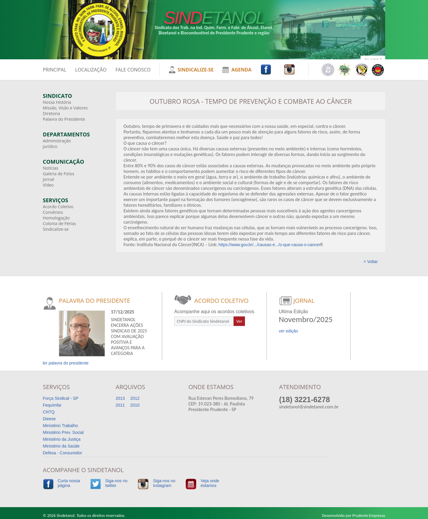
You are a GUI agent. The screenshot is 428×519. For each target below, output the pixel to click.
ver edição (288, 331)
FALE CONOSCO (132, 69)
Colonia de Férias (59, 223)
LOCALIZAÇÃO (91, 69)
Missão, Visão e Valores (65, 108)
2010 (134, 405)
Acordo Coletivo (58, 206)
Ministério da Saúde (61, 446)
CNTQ (49, 412)
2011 (120, 405)
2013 (120, 398)
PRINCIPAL (54, 69)
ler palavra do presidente (66, 363)
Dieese (49, 418)
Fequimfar (52, 405)
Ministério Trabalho (60, 425)
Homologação (56, 218)
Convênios (53, 212)
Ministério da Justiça (62, 439)
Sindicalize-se (56, 229)
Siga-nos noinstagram (164, 483)
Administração (57, 141)
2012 (134, 398)
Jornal (48, 179)
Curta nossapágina (69, 483)
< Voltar (371, 261)
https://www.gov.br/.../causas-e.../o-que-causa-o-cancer (269, 244)
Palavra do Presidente (64, 119)
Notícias (50, 168)
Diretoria (51, 113)
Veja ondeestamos (210, 483)
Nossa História (57, 102)
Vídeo (48, 185)
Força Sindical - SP (60, 398)
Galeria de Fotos (58, 173)
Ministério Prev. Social (63, 432)
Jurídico (50, 146)
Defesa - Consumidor (62, 452)
